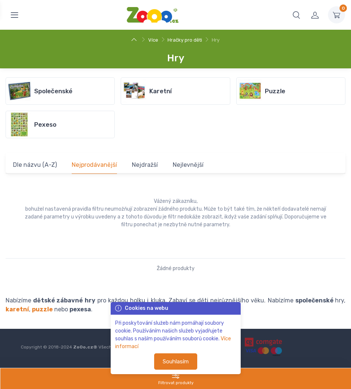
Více (153, 40)
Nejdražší (145, 164)
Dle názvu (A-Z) (35, 164)
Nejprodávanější (94, 164)
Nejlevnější (188, 164)
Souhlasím (176, 361)
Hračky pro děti (185, 40)
